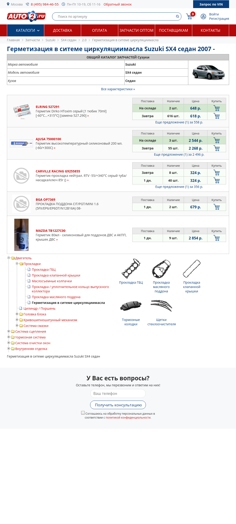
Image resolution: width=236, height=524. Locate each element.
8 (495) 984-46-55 (45, 4)
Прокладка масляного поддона (56, 297)
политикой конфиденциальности (128, 417)
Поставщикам (173, 30)
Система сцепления (30, 331)
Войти (214, 14)
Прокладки (32, 264)
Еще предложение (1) (179, 122)
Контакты (210, 30)
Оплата (99, 30)
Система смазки (36, 325)
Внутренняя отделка (31, 348)
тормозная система (30, 337)
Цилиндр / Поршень (40, 308)
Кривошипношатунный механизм (50, 320)
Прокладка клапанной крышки (56, 275)
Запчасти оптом (136, 30)
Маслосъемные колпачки (52, 281)
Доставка (62, 30)
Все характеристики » (118, 89)
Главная (13, 40)
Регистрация (219, 18)
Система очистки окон (32, 343)
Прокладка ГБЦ (44, 269)
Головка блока (35, 314)
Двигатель (23, 258)
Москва (17, 4)
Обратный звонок (117, 4)
